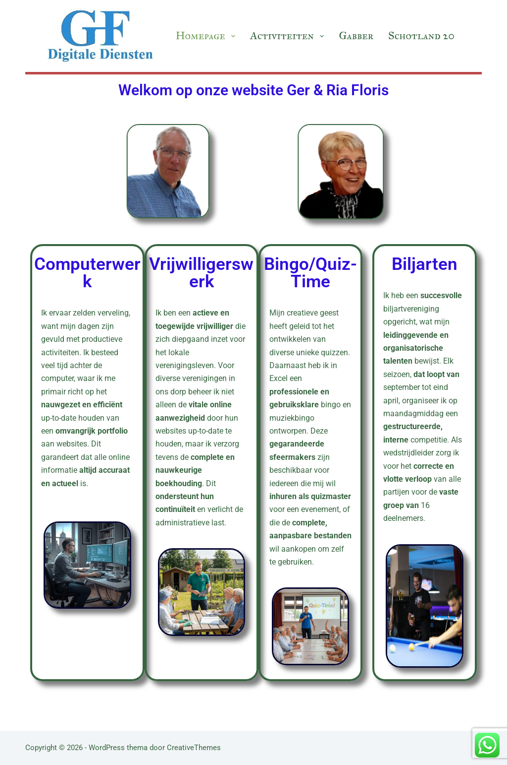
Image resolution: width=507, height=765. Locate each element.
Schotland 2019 (426, 35)
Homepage (207, 35)
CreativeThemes (194, 747)
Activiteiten (288, 35)
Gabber (356, 35)
